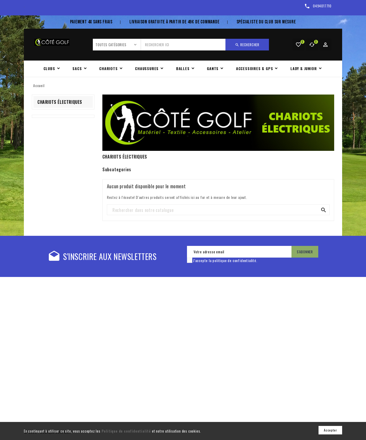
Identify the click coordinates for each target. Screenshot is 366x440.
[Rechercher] (218, 210)
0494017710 (322, 5)
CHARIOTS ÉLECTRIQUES (59, 102)
